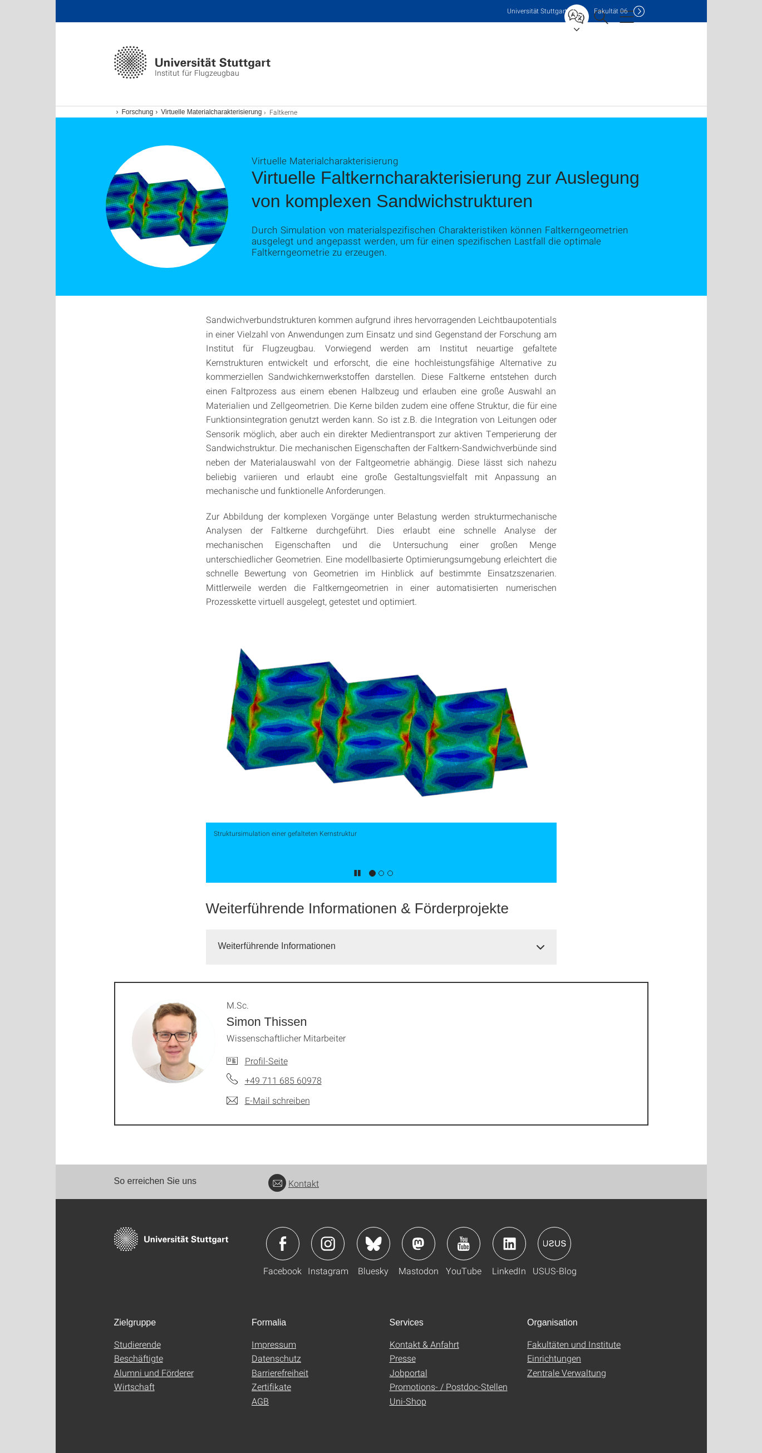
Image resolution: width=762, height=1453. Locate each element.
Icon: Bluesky (373, 1243)
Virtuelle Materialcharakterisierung (211, 112)
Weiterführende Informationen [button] (277, 946)
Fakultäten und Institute (574, 1344)
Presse (403, 1358)
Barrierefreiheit (280, 1372)
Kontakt (293, 1183)
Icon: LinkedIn (509, 1243)
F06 (611, 11)
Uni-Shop (408, 1401)
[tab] (381, 946)
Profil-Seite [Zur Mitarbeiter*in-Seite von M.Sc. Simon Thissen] (266, 1060)
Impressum (274, 1344)
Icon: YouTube (463, 1243)
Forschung (138, 112)
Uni (537, 11)
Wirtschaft (134, 1386)
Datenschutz (276, 1358)
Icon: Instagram (328, 1243)
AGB (260, 1401)
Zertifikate (271, 1386)
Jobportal (408, 1372)
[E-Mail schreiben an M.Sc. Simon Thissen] (268, 1100)
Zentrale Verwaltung (566, 1372)
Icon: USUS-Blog (554, 1243)
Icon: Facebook (282, 1243)
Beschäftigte (138, 1358)
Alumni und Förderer (154, 1372)
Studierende (137, 1344)
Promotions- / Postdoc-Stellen (449, 1386)
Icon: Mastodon (418, 1243)
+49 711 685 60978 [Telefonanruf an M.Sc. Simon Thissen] (283, 1080)
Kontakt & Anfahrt (424, 1344)
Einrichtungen (554, 1358)
